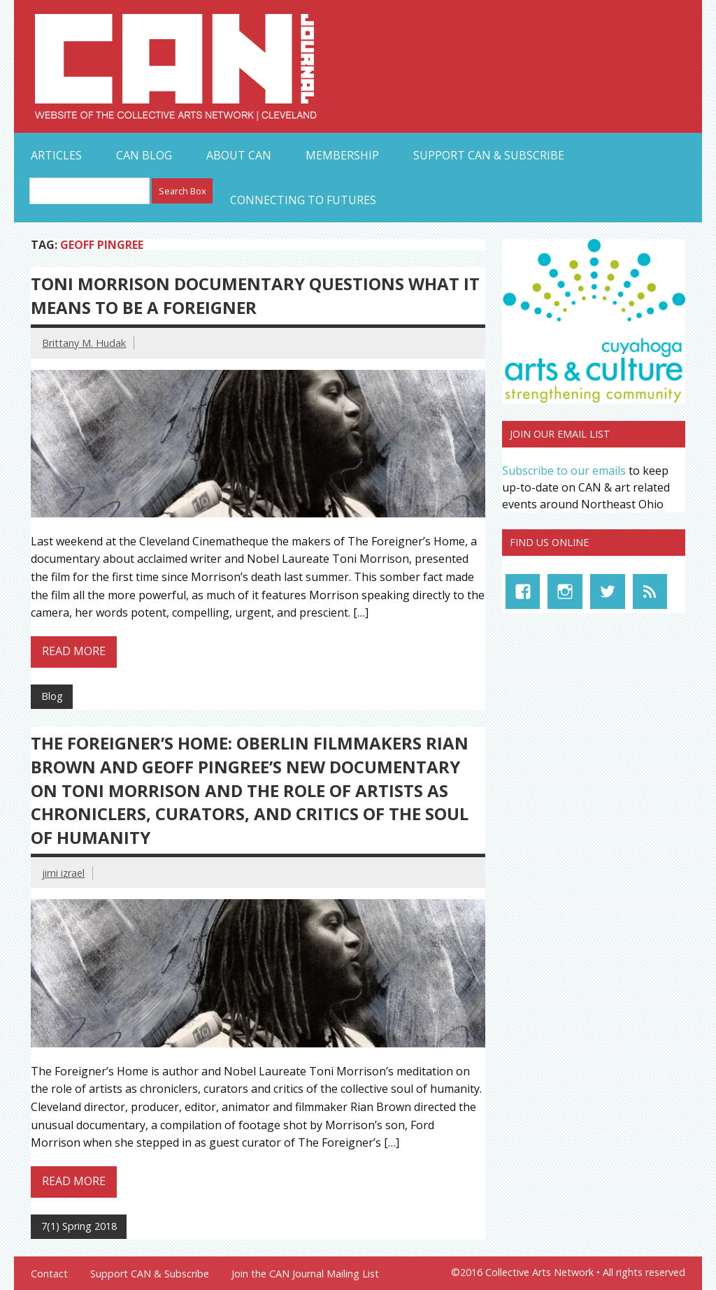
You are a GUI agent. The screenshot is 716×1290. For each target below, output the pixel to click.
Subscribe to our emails (564, 470)
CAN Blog (144, 155)
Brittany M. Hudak (84, 343)
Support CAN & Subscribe (488, 155)
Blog (52, 696)
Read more (74, 651)
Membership (342, 155)
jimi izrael (63, 873)
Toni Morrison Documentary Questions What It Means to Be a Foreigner (255, 295)
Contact (49, 1274)
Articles (56, 155)
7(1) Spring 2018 (79, 1226)
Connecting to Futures (303, 200)
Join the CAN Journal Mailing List (305, 1274)
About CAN (238, 155)
